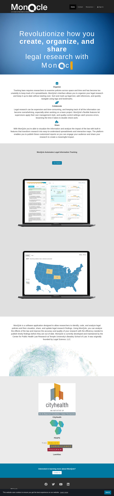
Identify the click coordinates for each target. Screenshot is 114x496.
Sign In (100, 7)
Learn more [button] (64, 492)
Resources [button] (90, 7)
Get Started (57, 163)
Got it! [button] (108, 492)
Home (73, 7)
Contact (80, 7)
